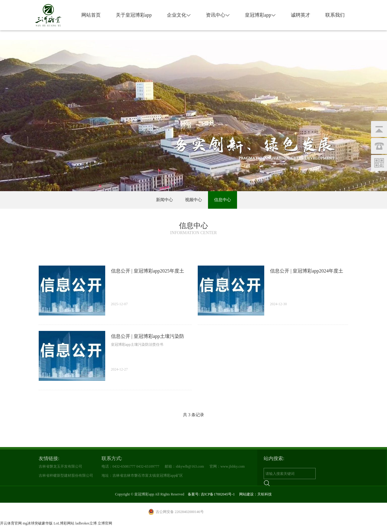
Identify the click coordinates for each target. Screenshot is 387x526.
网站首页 (91, 15)
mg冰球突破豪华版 (38, 523)
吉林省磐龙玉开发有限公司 (60, 466)
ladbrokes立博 (86, 523)
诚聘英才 (300, 15)
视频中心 (193, 200)
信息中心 (222, 200)
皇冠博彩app (260, 15)
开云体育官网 (11, 523)
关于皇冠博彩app (134, 15)
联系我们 (335, 15)
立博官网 (105, 523)
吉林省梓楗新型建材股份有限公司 (66, 475)
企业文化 (179, 15)
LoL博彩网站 (64, 523)
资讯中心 (218, 15)
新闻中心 (164, 200)
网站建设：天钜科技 (255, 494)
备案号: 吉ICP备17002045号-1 (211, 494)
